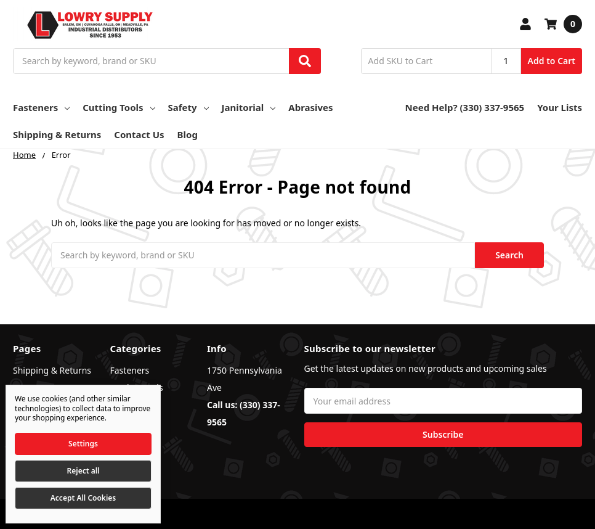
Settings (83, 443)
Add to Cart (551, 61)
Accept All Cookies (83, 498)
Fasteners (41, 107)
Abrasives (310, 107)
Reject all (83, 470)
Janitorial (249, 107)
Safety (188, 107)
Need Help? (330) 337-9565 (465, 107)
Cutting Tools (119, 107)
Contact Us (139, 134)
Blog (187, 134)
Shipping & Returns (57, 134)
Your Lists (559, 107)
